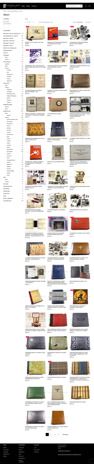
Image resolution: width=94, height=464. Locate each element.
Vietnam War (6, 191)
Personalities (9, 151)
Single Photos (6, 111)
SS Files (8, 98)
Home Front (6, 193)
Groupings (6, 55)
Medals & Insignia (7, 104)
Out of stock (8, 23)
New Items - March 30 (8, 40)
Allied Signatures (7, 50)
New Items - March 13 (8, 43)
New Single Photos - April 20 (10, 36)
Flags (8, 136)
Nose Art (9, 115)
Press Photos (10, 123)
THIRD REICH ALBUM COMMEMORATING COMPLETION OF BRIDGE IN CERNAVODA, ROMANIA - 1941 (79, 163)
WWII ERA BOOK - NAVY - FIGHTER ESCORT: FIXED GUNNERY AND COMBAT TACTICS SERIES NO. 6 (35, 67)
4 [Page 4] (58, 434)
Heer (8, 72)
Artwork (5, 52)
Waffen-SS (9, 80)
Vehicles (8, 162)
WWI (4, 177)
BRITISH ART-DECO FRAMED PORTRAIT (56, 161)
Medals (8, 147)
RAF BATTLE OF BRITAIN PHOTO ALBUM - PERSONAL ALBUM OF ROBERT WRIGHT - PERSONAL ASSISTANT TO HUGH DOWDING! (57, 283)
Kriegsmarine (10, 74)
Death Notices (10, 134)
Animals (8, 173)
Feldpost (9, 102)
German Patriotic (7, 186)
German (7, 59)
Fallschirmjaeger (10, 170)
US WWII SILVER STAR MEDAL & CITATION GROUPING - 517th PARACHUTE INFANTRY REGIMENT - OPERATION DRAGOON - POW (34, 234)
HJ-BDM (8, 140)
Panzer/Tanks (10, 149)
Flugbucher (9, 89)
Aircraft (8, 125)
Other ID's (9, 100)
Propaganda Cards (11, 160)
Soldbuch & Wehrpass (11, 95)
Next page (65, 434)
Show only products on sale (47, 22)
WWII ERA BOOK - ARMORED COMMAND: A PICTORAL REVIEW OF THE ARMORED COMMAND (34, 163)
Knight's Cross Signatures (9, 48)
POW (8, 158)
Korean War (6, 188)
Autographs (9, 91)
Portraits (9, 168)
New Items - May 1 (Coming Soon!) (12, 33)
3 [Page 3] (54, 434)
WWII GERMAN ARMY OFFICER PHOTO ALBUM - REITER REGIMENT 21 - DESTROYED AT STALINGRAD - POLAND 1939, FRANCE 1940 (80, 379)
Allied (6, 57)
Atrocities (9, 130)
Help (4, 1)
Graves (8, 138)
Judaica (8, 143)
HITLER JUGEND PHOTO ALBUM (54, 113)
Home (4, 11)
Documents (6, 83)
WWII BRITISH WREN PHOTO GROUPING (56, 209)
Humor (8, 175)
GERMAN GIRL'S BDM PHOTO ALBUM (78, 402)
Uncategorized (7, 200)
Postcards (9, 155)
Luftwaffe (9, 76)
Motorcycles (9, 121)
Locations (9, 145)
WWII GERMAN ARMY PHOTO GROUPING (79, 209)
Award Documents (11, 93)
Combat (9, 132)
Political (8, 78)
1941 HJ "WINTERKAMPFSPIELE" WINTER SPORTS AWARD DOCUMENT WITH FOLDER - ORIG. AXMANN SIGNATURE (57, 403)
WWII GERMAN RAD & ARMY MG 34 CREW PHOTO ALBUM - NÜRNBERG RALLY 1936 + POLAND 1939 (79, 354)
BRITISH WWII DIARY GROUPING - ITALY (78, 281)
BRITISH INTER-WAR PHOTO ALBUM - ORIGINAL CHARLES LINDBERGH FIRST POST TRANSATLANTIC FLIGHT (80, 115)
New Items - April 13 (8, 38)
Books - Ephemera (8, 198)
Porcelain (5, 184)
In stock (7, 21)
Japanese (7, 63)
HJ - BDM (9, 70)
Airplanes (9, 128)
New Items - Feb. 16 (8, 45)
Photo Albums (6, 61)
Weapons (9, 166)
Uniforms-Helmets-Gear (12, 119)
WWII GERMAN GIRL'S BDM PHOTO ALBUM (56, 377)
